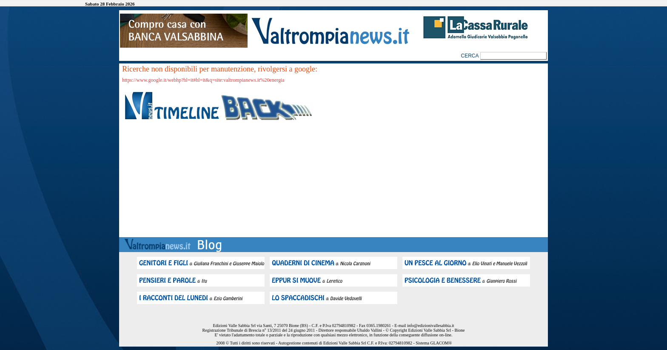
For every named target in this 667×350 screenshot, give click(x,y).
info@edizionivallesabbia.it (430, 325)
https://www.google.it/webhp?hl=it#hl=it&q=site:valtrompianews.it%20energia (203, 80)
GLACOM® (441, 343)
